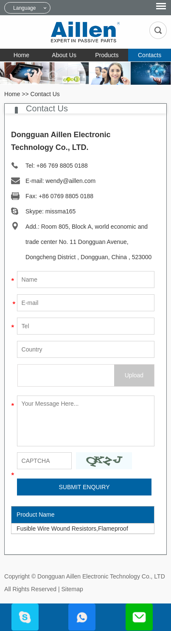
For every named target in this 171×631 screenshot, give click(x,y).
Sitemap (72, 589)
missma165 (60, 211)
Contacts (149, 55)
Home (21, 55)
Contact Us (45, 94)
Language (24, 8)
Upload (134, 375)
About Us (64, 55)
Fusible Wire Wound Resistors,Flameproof (72, 528)
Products (106, 55)
